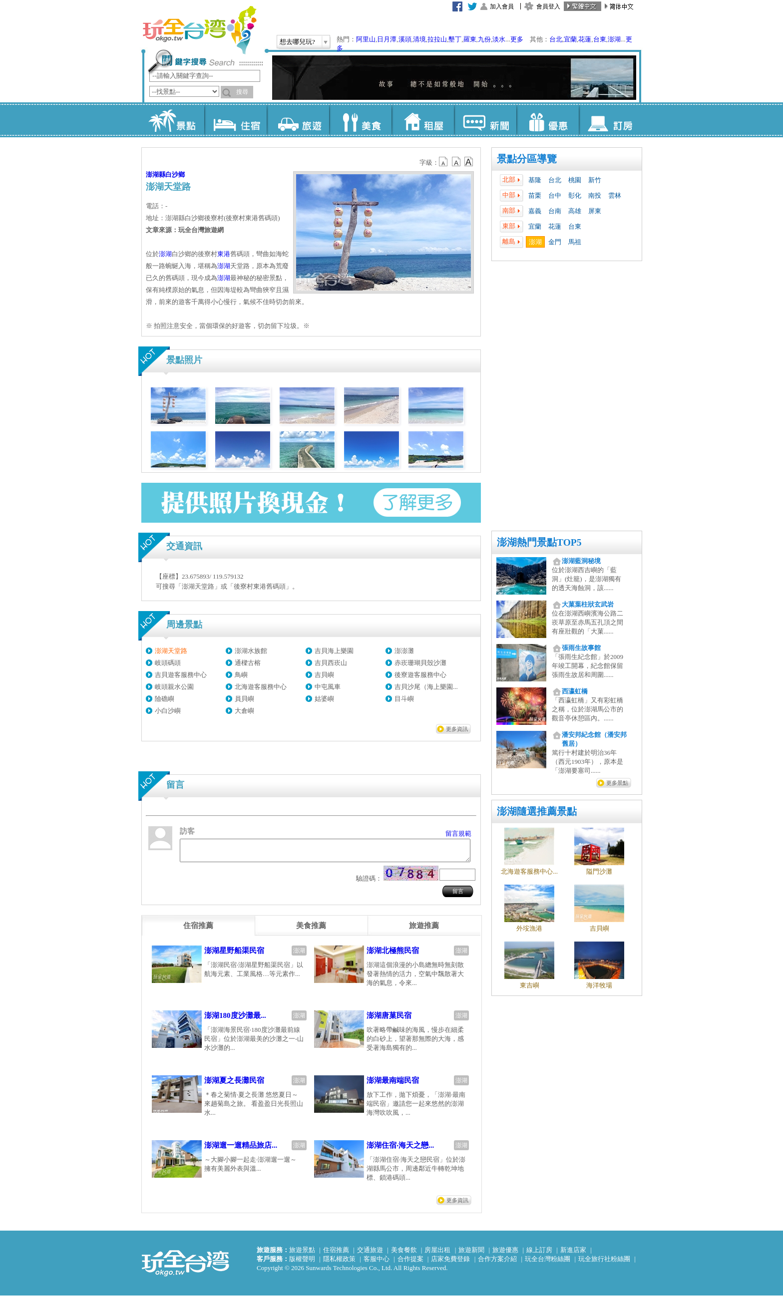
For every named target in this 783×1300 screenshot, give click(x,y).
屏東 (594, 211)
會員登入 (548, 6)
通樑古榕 (248, 662)
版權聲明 (302, 1263)
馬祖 (574, 242)
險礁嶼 (164, 698)
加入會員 (502, 6)
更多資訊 (457, 729)
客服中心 (377, 1263)
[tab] (198, 930)
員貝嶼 (244, 698)
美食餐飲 (404, 1254)
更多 (516, 39)
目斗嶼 (404, 698)
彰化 (574, 195)
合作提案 (410, 1263)
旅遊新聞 (471, 1254)
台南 (554, 211)
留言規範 (458, 833)
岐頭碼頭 (168, 662)
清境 (419, 39)
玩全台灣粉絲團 (547, 1263)
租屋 (423, 119)
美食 (360, 119)
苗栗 (534, 195)
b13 (456, 162)
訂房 (610, 119)
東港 (223, 254)
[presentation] (198, 930)
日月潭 (386, 39)
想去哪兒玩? (297, 41)
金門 (554, 242)
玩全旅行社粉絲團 (604, 1263)
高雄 (574, 211)
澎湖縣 (155, 174)
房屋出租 (437, 1254)
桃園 (574, 180)
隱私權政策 (339, 1263)
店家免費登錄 (450, 1263)
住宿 (235, 119)
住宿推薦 (336, 1254)
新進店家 (573, 1254)
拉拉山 (437, 39)
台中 (554, 195)
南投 (594, 195)
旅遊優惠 (505, 1254)
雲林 (614, 195)
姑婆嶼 (324, 698)
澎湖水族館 (251, 650)
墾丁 (454, 39)
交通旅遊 (370, 1254)
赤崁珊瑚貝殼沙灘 (420, 662)
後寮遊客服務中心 (420, 674)
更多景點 (617, 783)
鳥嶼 (241, 674)
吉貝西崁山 (331, 662)
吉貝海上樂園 (334, 650)
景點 (173, 119)
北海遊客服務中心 (261, 686)
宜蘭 (570, 39)
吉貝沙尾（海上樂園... (426, 686)
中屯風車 (328, 686)
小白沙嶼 (168, 710)
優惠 (547, 119)
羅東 (469, 39)
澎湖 (614, 39)
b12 (444, 162)
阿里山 (366, 39)
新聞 (485, 119)
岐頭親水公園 (174, 686)
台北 (555, 39)
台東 (599, 39)
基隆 (534, 180)
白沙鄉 (175, 174)
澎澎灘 (404, 650)
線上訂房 (539, 1254)
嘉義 (534, 211)
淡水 (498, 39)
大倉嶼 (244, 710)
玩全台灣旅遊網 (199, 30)
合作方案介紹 (497, 1263)
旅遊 (298, 119)
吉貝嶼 (324, 674)
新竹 (594, 180)
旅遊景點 (302, 1254)
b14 (469, 162)
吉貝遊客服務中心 (181, 674)
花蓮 (584, 39)
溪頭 (404, 39)
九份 (484, 39)
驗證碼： (369, 883)
